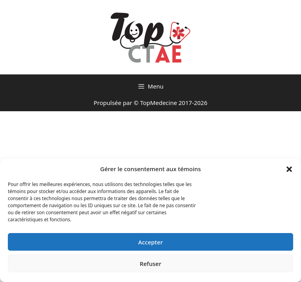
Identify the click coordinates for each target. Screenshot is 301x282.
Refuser (150, 264)
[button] (289, 169)
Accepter (150, 242)
